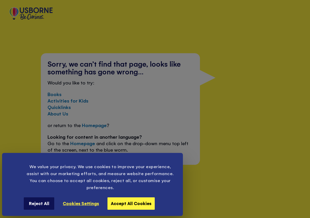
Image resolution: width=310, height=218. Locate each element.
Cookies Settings (81, 203)
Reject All (39, 203)
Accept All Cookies (131, 203)
